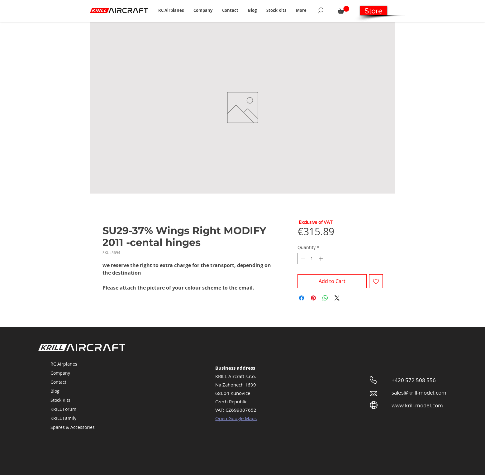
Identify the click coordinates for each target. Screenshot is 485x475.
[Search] (321, 10)
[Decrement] (302, 258)
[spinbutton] (311, 258)
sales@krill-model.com (419, 392)
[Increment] (321, 258)
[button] (171, 10)
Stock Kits (60, 400)
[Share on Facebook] (301, 298)
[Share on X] (337, 298)
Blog (54, 391)
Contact (58, 382)
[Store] (373, 10)
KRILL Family (63, 418)
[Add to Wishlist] (376, 281)
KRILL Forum (63, 409)
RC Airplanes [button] (63, 364)
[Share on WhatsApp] (325, 298)
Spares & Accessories (72, 427)
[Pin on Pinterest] (313, 298)
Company (60, 373)
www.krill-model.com (417, 405)
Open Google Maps (236, 418)
